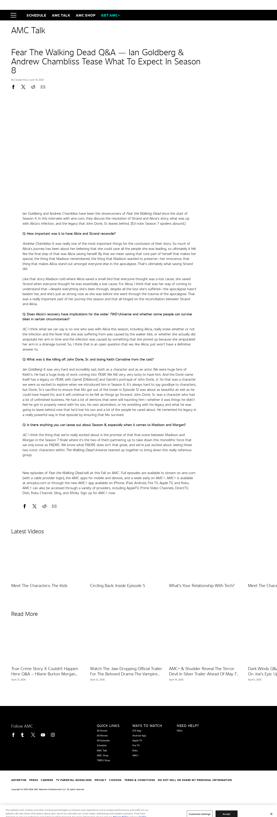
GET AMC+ (110, 15)
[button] (14, 15)
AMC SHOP (85, 15)
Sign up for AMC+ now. (98, 492)
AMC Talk (61, 15)
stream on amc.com (180, 472)
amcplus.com (36, 482)
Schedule (36, 15)
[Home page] (54, 717)
